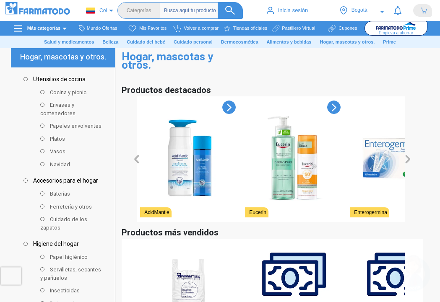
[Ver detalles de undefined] (189, 164)
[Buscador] (203, 10)
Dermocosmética (239, 41)
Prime (389, 41)
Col (96, 11)
